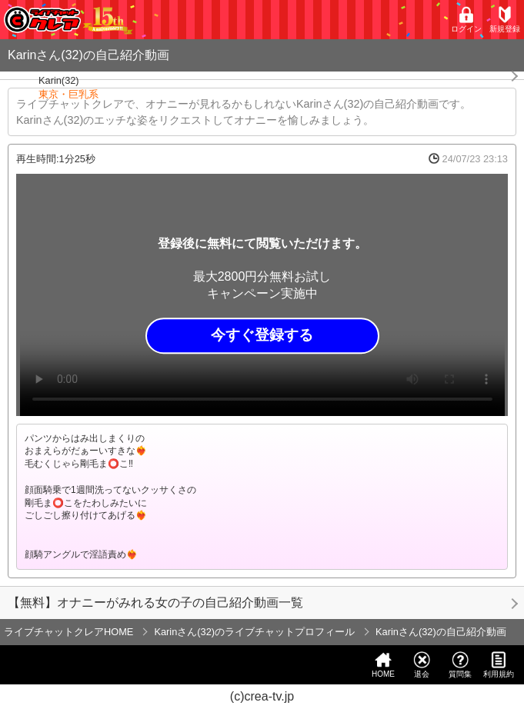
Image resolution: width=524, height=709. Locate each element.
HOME (383, 664)
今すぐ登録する (262, 336)
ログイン (466, 19)
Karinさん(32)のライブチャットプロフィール (254, 631)
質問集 (460, 664)
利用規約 (498, 664)
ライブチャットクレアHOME (68, 631)
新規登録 (504, 19)
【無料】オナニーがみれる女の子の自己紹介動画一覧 (155, 602)
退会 (421, 664)
